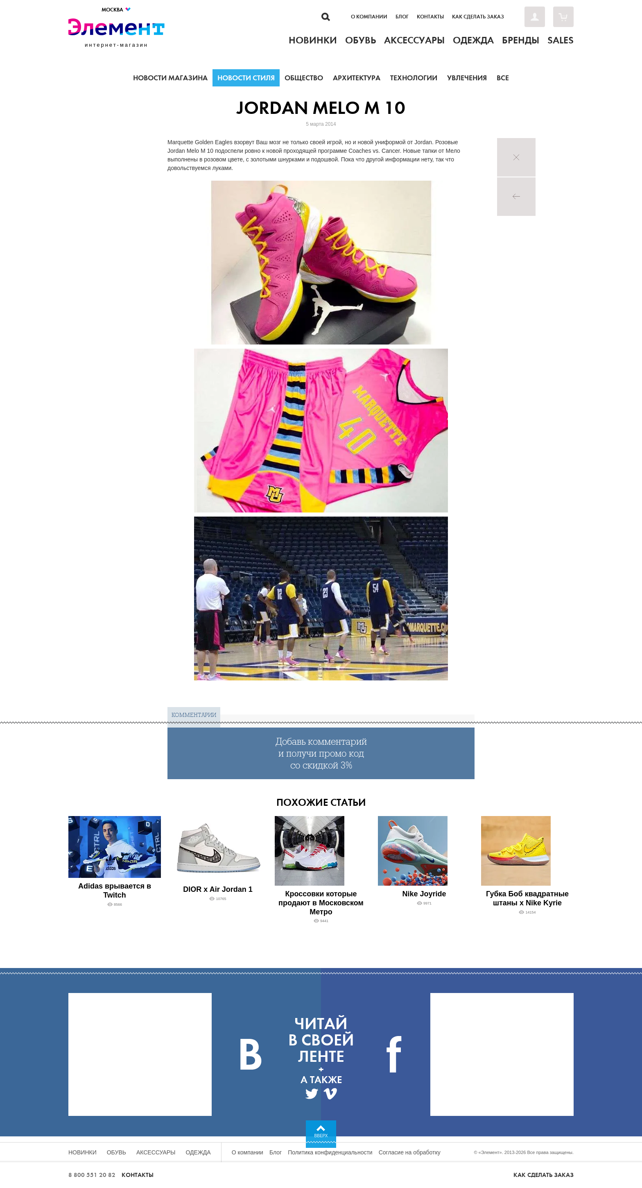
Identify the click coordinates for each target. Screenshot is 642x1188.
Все (503, 77)
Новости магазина (170, 77)
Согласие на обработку (410, 1152)
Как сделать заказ (478, 17)
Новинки (82, 1152)
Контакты (430, 17)
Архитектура (356, 77)
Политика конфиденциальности (330, 1152)
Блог (402, 17)
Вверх (321, 1136)
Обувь (116, 1152)
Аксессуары (156, 1152)
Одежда (198, 1152)
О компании (369, 17)
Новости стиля (246, 77)
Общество (304, 77)
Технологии (413, 77)
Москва (116, 10)
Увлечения (467, 77)
